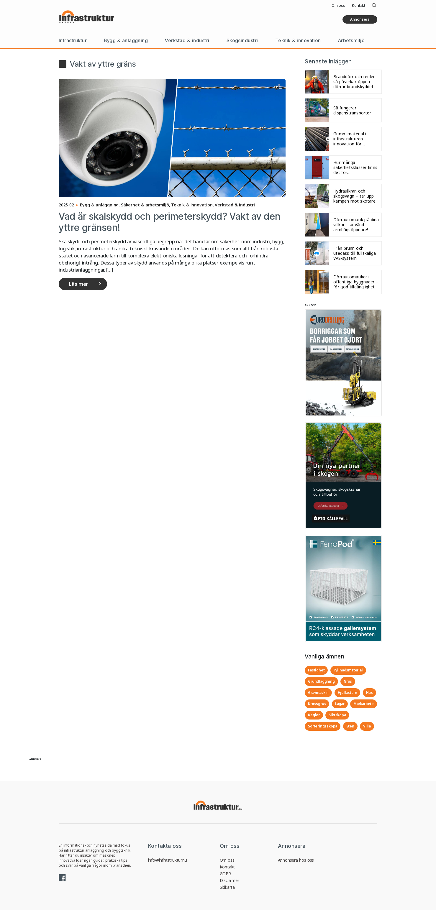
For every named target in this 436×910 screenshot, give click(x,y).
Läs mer (78, 283)
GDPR (225, 873)
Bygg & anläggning (126, 40)
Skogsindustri (242, 40)
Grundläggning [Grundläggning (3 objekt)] (321, 681)
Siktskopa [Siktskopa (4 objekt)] (337, 714)
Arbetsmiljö (351, 40)
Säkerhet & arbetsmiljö (145, 205)
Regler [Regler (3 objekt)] (314, 714)
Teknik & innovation (298, 40)
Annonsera (360, 19)
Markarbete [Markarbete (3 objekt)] (363, 703)
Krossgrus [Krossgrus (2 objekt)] (317, 703)
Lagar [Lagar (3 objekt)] (340, 703)
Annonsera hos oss (296, 860)
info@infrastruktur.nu (167, 860)
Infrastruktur (73, 40)
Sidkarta (227, 887)
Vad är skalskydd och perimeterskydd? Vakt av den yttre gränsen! (170, 222)
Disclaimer (229, 880)
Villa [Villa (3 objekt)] (367, 726)
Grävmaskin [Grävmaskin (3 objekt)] (318, 692)
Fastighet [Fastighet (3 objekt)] (316, 670)
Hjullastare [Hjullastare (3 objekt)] (347, 692)
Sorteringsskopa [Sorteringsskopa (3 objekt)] (322, 726)
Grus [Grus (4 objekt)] (348, 681)
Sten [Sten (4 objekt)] (350, 726)
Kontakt (358, 5)
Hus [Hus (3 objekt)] (369, 692)
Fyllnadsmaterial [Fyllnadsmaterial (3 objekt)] (348, 670)
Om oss (338, 5)
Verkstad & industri (187, 40)
